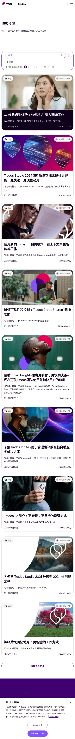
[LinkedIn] (32, 693)
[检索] (63, 4)
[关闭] (70, 702)
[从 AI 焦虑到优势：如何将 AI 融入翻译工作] (37, 92)
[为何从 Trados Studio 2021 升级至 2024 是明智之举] (37, 554)
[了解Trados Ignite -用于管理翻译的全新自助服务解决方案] (37, 424)
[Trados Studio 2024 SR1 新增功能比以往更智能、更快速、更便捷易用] (37, 153)
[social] (49, 693)
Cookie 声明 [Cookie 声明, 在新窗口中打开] (53, 716)
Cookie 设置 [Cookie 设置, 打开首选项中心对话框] (37, 725)
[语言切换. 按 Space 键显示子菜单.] (67, 4)
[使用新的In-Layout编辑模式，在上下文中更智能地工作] (37, 221)
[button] (7, 4)
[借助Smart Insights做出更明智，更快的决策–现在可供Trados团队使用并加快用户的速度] (37, 352)
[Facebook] (38, 693)
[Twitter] (26, 693)
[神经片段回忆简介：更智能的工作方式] (37, 619)
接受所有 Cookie (37, 733)
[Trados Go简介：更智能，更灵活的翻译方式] (37, 493)
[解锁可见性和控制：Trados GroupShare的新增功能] (37, 287)
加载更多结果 (38, 665)
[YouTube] (43, 693)
